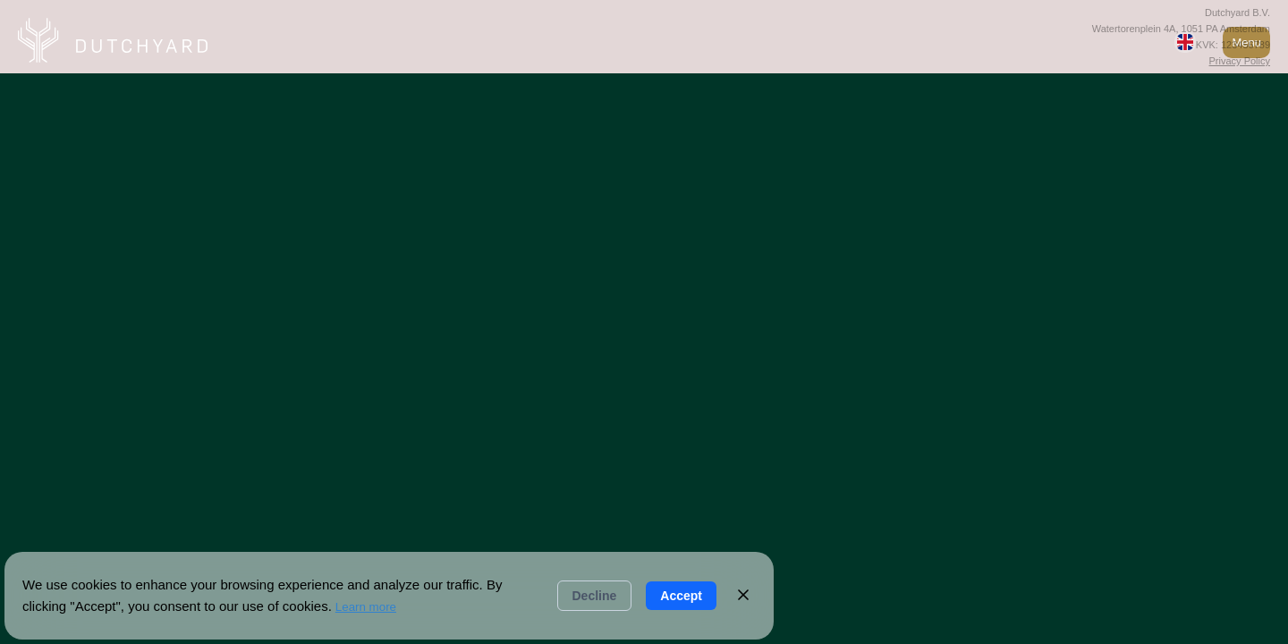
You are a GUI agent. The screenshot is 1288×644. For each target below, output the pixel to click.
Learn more (365, 607)
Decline (594, 596)
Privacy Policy (1239, 60)
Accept (681, 596)
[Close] (743, 596)
